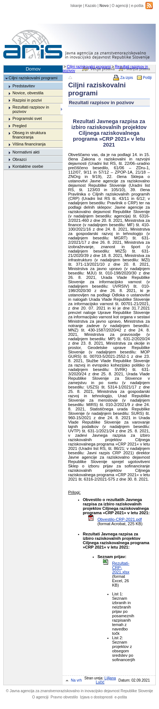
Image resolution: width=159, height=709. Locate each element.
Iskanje (76, 6)
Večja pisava (102, 68)
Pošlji (147, 78)
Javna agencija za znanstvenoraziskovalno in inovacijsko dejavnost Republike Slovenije (79, 691)
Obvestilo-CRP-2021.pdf (119, 519)
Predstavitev (23, 86)
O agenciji (120, 6)
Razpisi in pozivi (27, 100)
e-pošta (137, 6)
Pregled (19, 126)
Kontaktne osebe (27, 166)
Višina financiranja (29, 144)
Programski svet (27, 118)
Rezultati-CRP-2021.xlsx (120, 567)
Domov (33, 69)
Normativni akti (26, 152)
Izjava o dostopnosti (96, 697)
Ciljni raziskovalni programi (89, 67)
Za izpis (126, 78)
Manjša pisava (138, 69)
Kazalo (90, 6)
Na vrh (76, 680)
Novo (103, 6)
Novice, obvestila (28, 93)
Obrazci (19, 159)
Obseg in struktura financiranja (29, 134)
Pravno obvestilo (64, 697)
